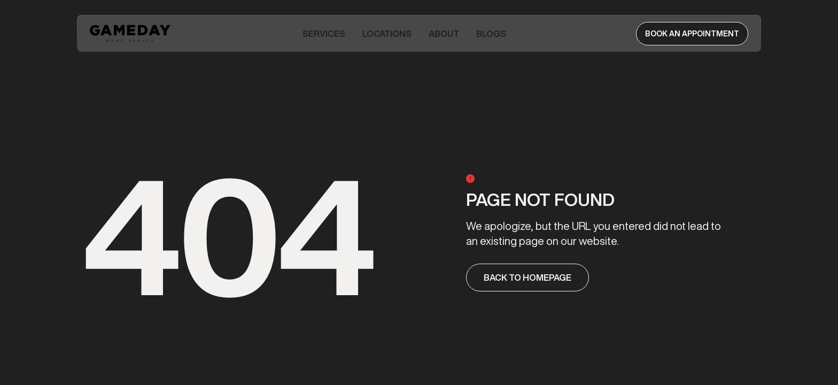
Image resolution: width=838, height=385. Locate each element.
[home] (131, 33)
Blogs (491, 33)
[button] (324, 33)
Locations (387, 33)
